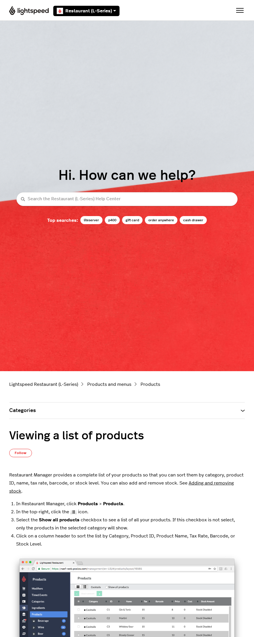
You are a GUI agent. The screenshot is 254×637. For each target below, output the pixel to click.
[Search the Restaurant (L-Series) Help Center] (127, 199)
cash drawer (193, 220)
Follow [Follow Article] (20, 453)
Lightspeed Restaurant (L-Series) (43, 384)
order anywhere (161, 220)
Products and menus (109, 384)
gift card (132, 220)
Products (150, 384)
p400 (112, 220)
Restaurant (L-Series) (86, 11)
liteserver (91, 220)
